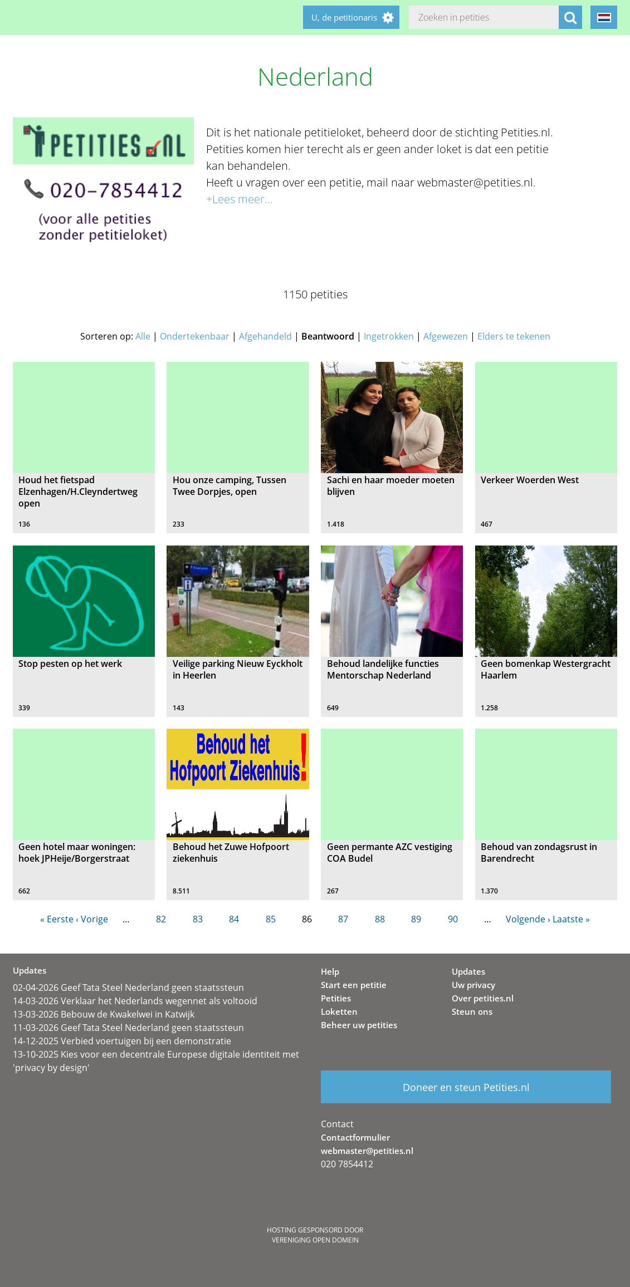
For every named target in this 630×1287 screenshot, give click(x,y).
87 (343, 919)
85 (271, 919)
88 (380, 919)
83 (198, 919)
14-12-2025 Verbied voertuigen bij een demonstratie (122, 1041)
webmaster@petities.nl (367, 1150)
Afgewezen (445, 336)
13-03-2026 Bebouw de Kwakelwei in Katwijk (103, 1014)
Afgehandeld (265, 336)
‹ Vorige (92, 919)
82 (161, 919)
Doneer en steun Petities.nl (466, 1087)
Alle (142, 336)
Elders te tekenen (513, 336)
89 (416, 919)
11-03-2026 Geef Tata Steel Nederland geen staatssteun (128, 1027)
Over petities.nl (483, 998)
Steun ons (472, 1011)
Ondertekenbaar (194, 336)
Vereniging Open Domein (315, 1240)
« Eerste (57, 919)
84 (234, 919)
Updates (468, 971)
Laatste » (571, 919)
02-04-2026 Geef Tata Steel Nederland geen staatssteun (128, 987)
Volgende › (528, 919)
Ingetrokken (389, 336)
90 (453, 919)
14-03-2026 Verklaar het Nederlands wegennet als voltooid (135, 1001)
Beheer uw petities (359, 1024)
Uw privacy (473, 984)
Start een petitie (354, 984)
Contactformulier (355, 1137)
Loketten (339, 1011)
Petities (336, 998)
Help (330, 971)
